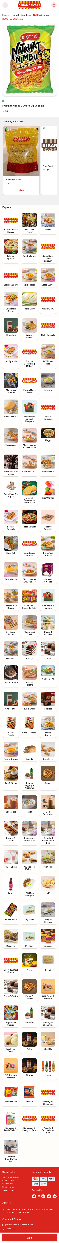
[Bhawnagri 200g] (21, 151)
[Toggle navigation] (5, 5)
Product (15, 15)
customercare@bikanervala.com (17, 1225)
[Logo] (29, 5)
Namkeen (26, 15)
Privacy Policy (8, 1180)
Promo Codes (7, 1183)
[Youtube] (43, 1196)
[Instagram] (39, 1196)
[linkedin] (55, 1196)
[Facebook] (34, 1196)
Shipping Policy (8, 1190)
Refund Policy (8, 1187)
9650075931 (9, 1229)
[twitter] (49, 1196)
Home (5, 15)
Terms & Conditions (10, 1177)
